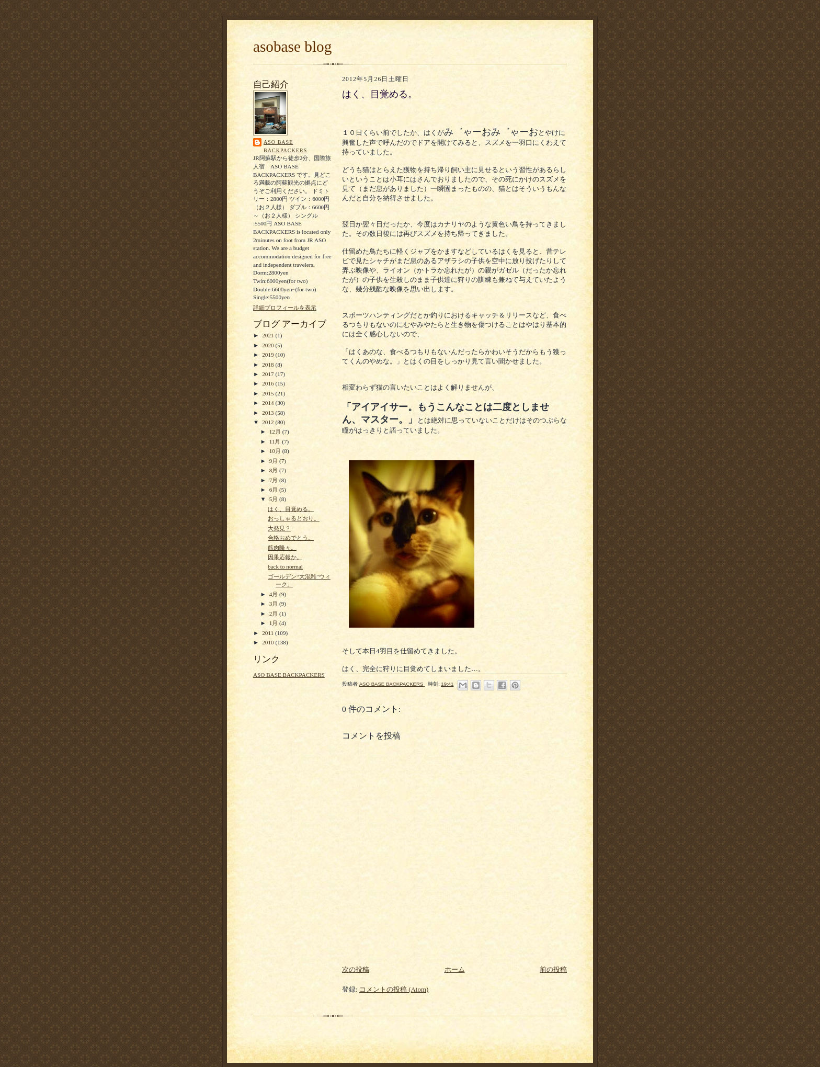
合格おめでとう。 (291, 538)
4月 (274, 594)
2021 (268, 335)
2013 (268, 413)
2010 (268, 642)
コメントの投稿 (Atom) (394, 989)
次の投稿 (355, 969)
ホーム (455, 969)
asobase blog (292, 46)
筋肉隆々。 (282, 547)
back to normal (285, 566)
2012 (268, 422)
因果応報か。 (285, 557)
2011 (268, 633)
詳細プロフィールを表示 (284, 307)
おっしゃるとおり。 (294, 518)
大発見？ (279, 528)
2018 (268, 364)
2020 (268, 345)
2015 (268, 393)
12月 (275, 431)
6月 (274, 489)
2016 (268, 383)
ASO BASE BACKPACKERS (285, 146)
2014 (268, 403)
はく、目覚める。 (291, 509)
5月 (274, 499)
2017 (268, 374)
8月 (274, 470)
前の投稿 (553, 969)
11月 (275, 441)
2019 (268, 354)
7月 (274, 480)
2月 (274, 613)
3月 (274, 603)
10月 (275, 451)
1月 (274, 623)
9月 (274, 461)
